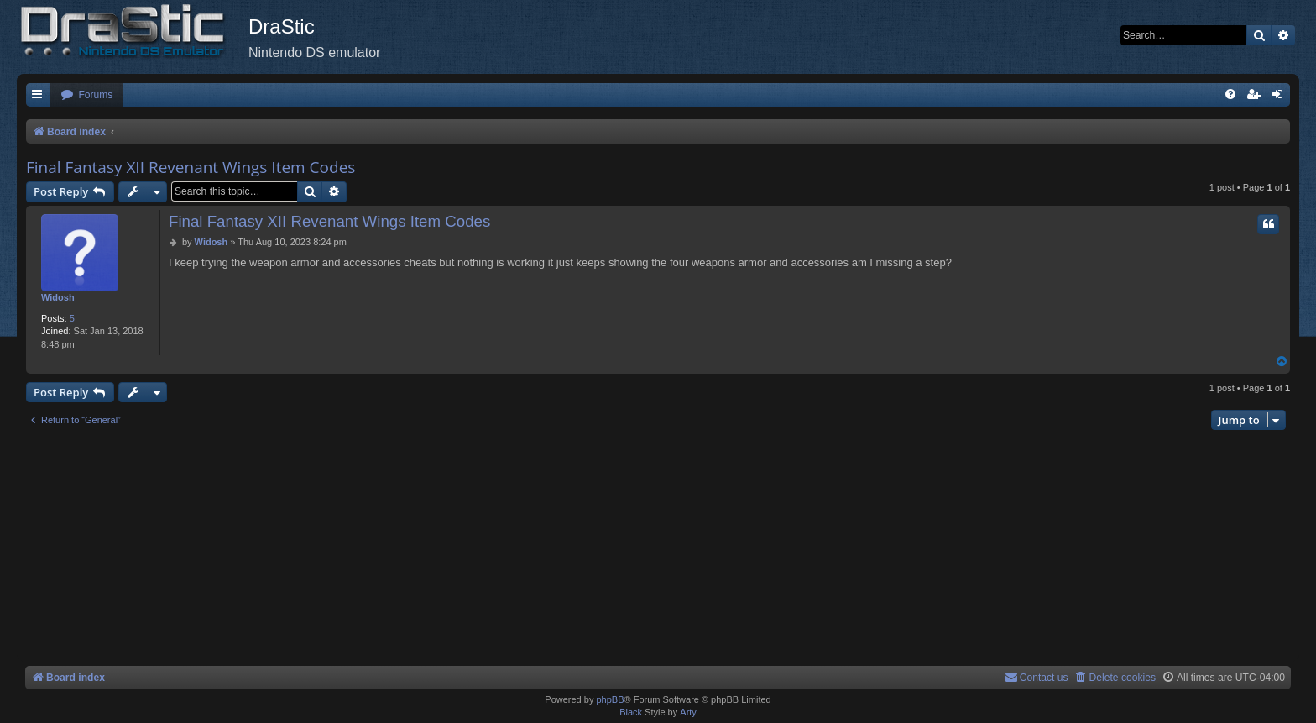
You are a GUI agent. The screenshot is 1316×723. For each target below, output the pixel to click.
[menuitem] (86, 95)
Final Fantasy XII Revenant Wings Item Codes (190, 167)
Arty (688, 712)
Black (630, 712)
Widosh (58, 297)
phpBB (610, 699)
